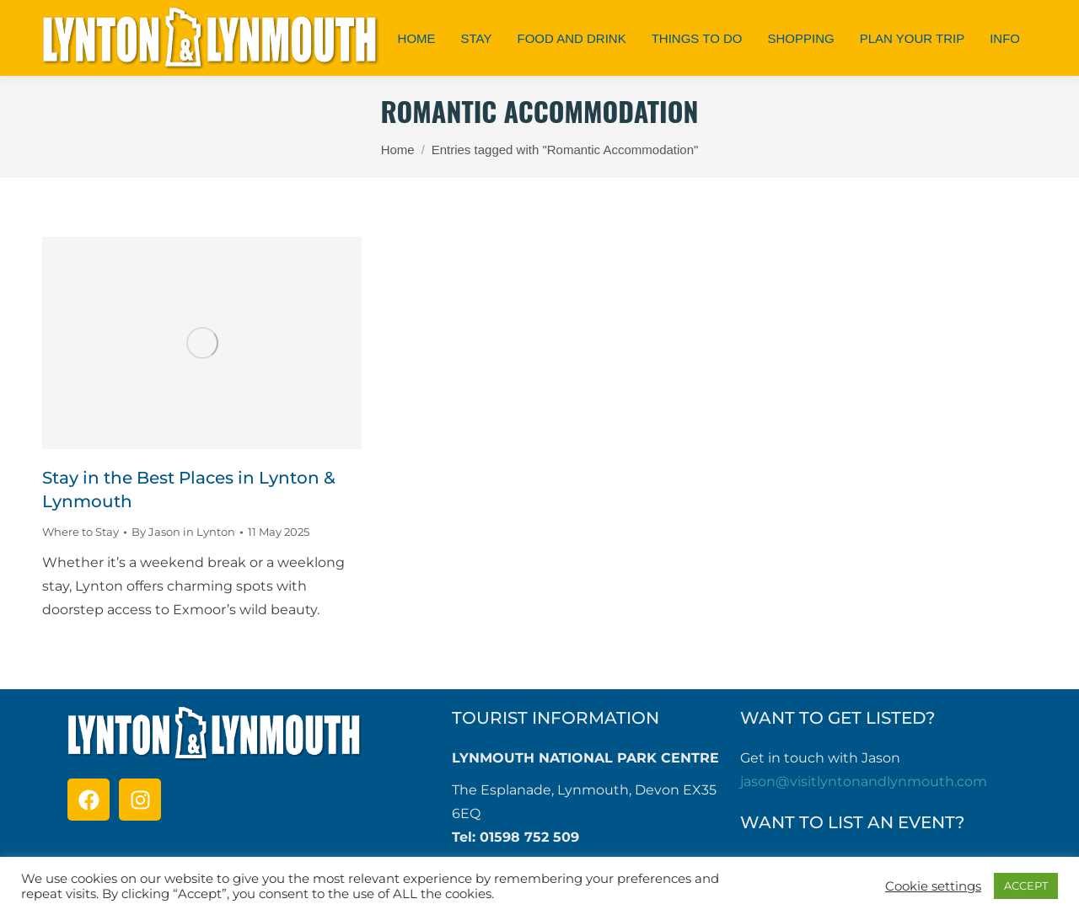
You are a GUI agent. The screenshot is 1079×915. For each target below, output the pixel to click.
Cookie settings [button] (933, 886)
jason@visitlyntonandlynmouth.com (863, 781)
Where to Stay (80, 531)
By (183, 531)
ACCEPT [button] (1026, 885)
